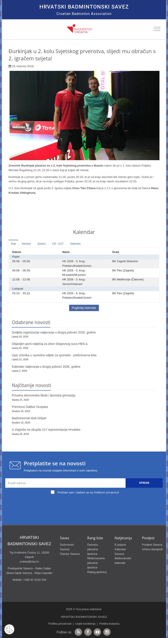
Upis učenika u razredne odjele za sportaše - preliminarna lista (54, 355)
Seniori (26, 243)
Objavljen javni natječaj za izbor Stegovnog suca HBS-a (50, 344)
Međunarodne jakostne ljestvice (96, 563)
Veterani (75, 243)
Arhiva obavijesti (152, 549)
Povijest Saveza (152, 544)
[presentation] (85, 505)
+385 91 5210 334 (34, 579)
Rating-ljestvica (97, 572)
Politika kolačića (109, 623)
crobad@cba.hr (29, 561)
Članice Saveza (70, 554)
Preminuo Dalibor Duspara (30, 407)
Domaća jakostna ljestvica (92, 549)
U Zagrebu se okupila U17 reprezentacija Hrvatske (46, 429)
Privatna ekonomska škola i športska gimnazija (43, 395)
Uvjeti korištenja (85, 623)
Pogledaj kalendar (84, 308)
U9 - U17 (57, 243)
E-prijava (120, 544)
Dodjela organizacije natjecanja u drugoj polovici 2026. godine (54, 332)
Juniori (41, 243)
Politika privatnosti (60, 623)
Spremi (144, 483)
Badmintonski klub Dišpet (29, 418)
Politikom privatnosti (106, 492)
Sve (13, 243)
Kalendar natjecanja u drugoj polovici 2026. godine (46, 366)
